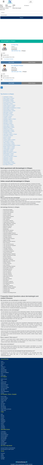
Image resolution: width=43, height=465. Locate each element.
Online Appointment (5, 391)
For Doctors (26, 5)
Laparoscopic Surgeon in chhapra (10, 134)
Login (30, 2)
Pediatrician (3, 440)
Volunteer (3, 368)
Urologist (2, 441)
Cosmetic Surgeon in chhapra (9, 139)
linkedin (2, 456)
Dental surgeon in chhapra (8, 125)
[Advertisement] (21, 29)
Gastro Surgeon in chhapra (8, 142)
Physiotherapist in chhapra (8, 130)
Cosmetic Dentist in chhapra (9, 143)
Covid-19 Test (3, 381)
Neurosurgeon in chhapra (8, 114)
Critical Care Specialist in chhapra (10, 156)
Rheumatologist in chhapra (8, 161)
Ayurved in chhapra (7, 136)
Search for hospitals (5, 387)
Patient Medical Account (8, 7)
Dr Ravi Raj (14, 44)
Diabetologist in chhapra (8, 150)
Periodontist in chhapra (8, 160)
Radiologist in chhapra (7, 123)
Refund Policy (3, 371)
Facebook (3, 453)
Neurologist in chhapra (7, 113)
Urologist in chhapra (7, 117)
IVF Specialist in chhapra (8, 141)
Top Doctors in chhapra (7, 94)
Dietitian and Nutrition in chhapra (9, 152)
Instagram (3, 457)
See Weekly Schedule (8, 59)
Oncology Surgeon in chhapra (9, 163)
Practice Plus (3, 400)
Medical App (3, 383)
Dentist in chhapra (7, 138)
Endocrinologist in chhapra (8, 109)
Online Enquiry (31, 62)
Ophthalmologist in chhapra (8, 127)
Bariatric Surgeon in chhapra (9, 146)
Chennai (2, 416)
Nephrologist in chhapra (8, 112)
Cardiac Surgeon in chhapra (9, 148)
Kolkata (2, 418)
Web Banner (3, 406)
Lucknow (2, 422)
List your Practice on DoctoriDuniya (8, 447)
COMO (2, 402)
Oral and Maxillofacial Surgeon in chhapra (11, 145)
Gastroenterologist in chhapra (9, 110)
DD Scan (2, 404)
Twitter (2, 454)
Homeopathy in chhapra (8, 135)
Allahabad (3, 426)
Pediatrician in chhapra (7, 128)
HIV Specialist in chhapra (8, 154)
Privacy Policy (4, 369)
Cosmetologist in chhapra (8, 149)
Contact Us (3, 366)
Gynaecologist (4, 437)
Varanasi (2, 425)
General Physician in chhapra (9, 102)
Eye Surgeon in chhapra (8, 164)
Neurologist (3, 444)
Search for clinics (4, 385)
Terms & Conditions (5, 372)
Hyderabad (3, 421)
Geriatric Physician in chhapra (9, 105)
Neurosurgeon (4, 433)
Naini (2, 380)
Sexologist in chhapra (7, 132)
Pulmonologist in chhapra (8, 124)
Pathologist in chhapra (7, 120)
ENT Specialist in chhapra (8, 100)
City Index (3, 390)
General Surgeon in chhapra (9, 106)
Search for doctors (4, 384)
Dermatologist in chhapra (8, 99)
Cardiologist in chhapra (8, 96)
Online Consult (4, 379)
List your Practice (4, 397)
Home (2, 361)
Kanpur (2, 423)
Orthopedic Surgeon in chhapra (9, 119)
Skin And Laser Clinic (16, 71)
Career (2, 364)
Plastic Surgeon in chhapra (8, 98)
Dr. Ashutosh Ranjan (17, 65)
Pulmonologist (4, 442)
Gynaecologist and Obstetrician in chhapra (11, 107)
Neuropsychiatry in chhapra (8, 131)
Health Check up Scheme (6, 409)
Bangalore (3, 419)
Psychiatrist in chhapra (7, 121)
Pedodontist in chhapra (8, 159)
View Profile (11, 62)
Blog (2, 365)
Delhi (2, 414)
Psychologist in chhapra (8, 103)
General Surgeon (4, 435)
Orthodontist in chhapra (8, 157)
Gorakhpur (3, 427)
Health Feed (3, 410)
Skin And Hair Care (16, 50)
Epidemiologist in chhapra (8, 153)
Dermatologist (3, 438)
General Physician (4, 434)
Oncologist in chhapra (7, 116)
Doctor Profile (3, 396)
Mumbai (2, 415)
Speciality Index (4, 388)
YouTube (2, 458)
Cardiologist (3, 431)
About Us (3, 362)
